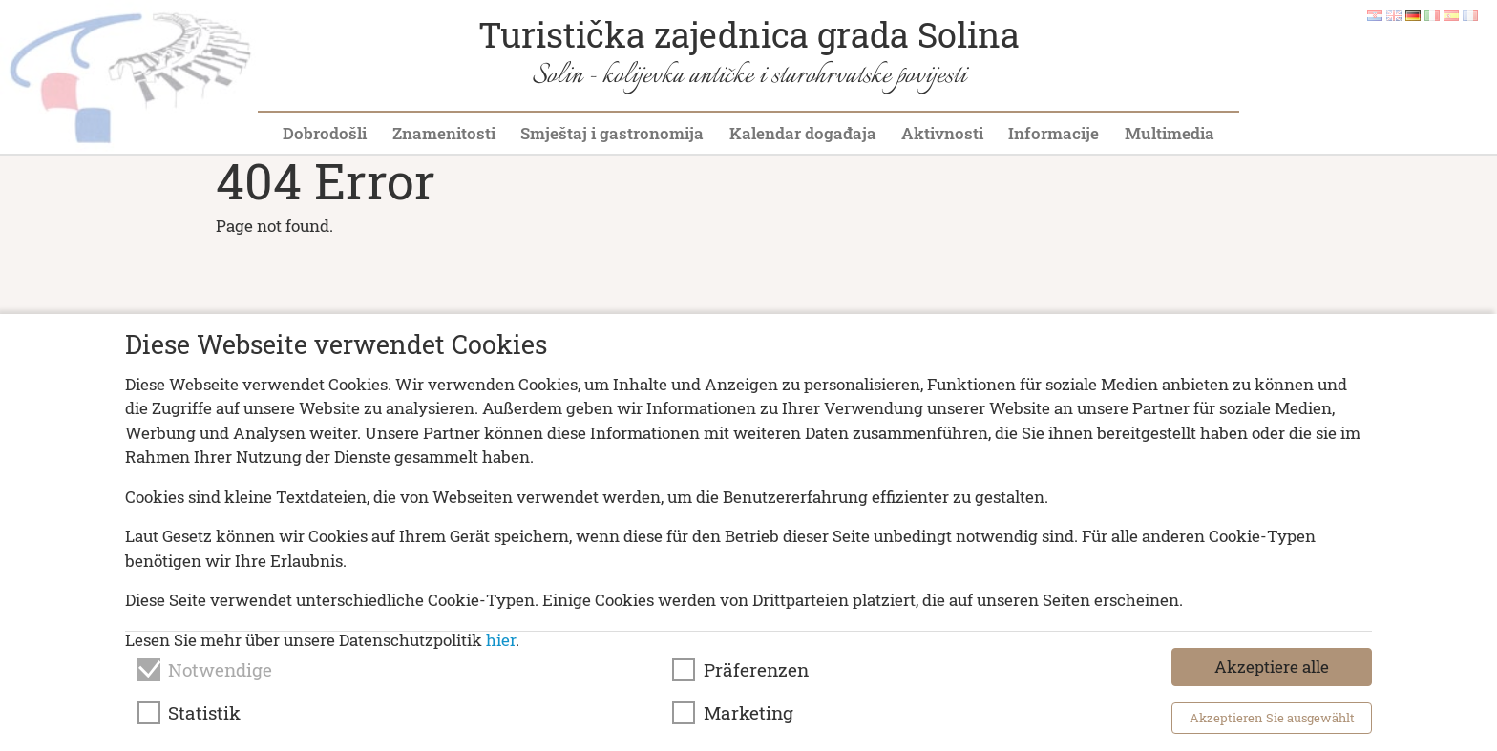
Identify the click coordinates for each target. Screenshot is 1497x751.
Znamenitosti (443, 133)
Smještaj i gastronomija (612, 133)
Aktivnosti (942, 133)
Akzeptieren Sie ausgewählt (1272, 717)
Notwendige (220, 669)
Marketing (748, 712)
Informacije (1053, 133)
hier (501, 640)
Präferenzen (756, 669)
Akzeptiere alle (1271, 667)
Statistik (204, 712)
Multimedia (1169, 133)
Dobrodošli (325, 133)
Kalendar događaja (802, 133)
